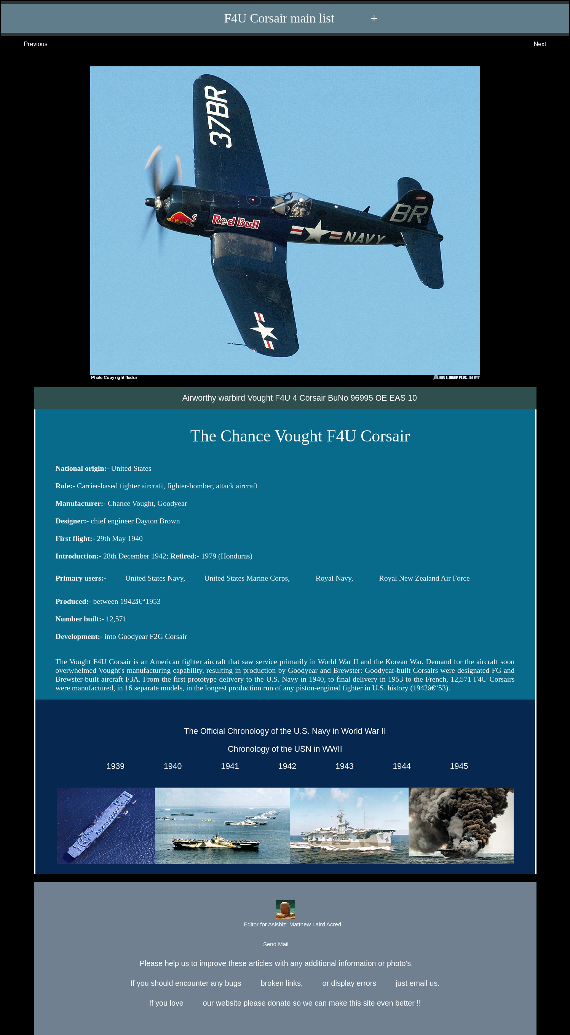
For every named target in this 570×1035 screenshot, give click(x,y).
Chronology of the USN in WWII (285, 749)
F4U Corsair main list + (288, 18)
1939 (113, 766)
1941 (227, 766)
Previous (28, 44)
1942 (285, 766)
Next (548, 44)
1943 (342, 766)
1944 (399, 766)
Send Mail (284, 944)
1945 (456, 766)
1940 (170, 766)
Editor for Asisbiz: (284, 914)
